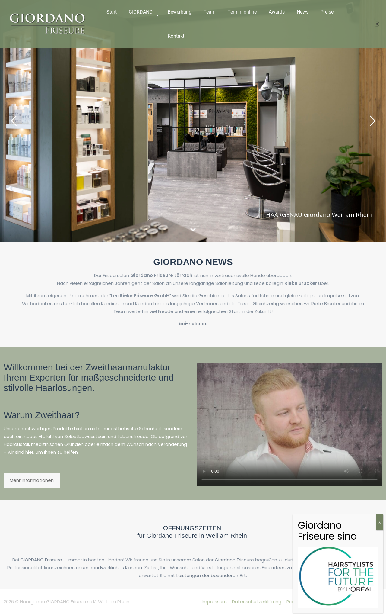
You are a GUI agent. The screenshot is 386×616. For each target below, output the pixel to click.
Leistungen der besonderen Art (211, 575)
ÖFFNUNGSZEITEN (192, 527)
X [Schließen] (379, 522)
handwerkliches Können (116, 567)
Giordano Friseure (234, 559)
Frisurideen (274, 567)
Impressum (214, 601)
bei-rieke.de (193, 324)
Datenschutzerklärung (256, 601)
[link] (142, 27)
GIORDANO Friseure (41, 559)
